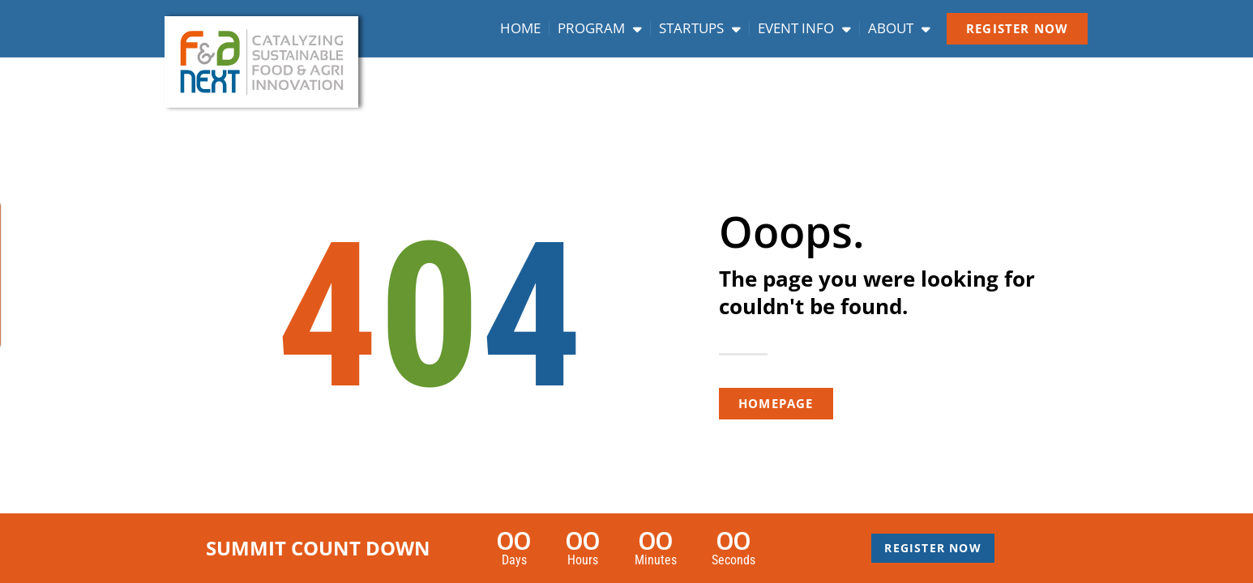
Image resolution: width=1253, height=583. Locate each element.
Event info (804, 28)
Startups (700, 28)
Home (520, 28)
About (899, 28)
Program (600, 28)
